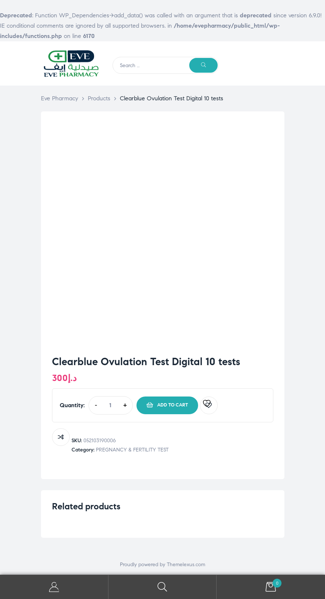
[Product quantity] (110, 405)
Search (162, 587)
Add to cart (172, 405)
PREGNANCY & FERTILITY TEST (132, 450)
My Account (54, 587)
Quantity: (72, 405)
